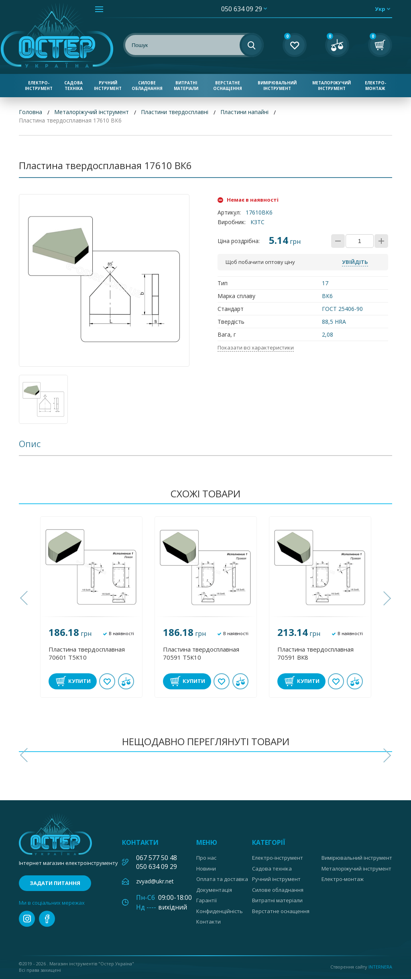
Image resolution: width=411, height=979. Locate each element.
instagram (27, 919)
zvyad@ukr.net (155, 881)
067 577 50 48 (156, 857)
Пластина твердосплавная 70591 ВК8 (315, 653)
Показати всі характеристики (256, 347)
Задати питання (55, 883)
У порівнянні (126, 681)
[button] (25, 598)
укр (380, 8)
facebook (47, 919)
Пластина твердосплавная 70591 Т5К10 (201, 653)
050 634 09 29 (241, 8)
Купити (79, 681)
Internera (380, 967)
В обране (107, 681)
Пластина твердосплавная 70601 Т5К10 (87, 653)
